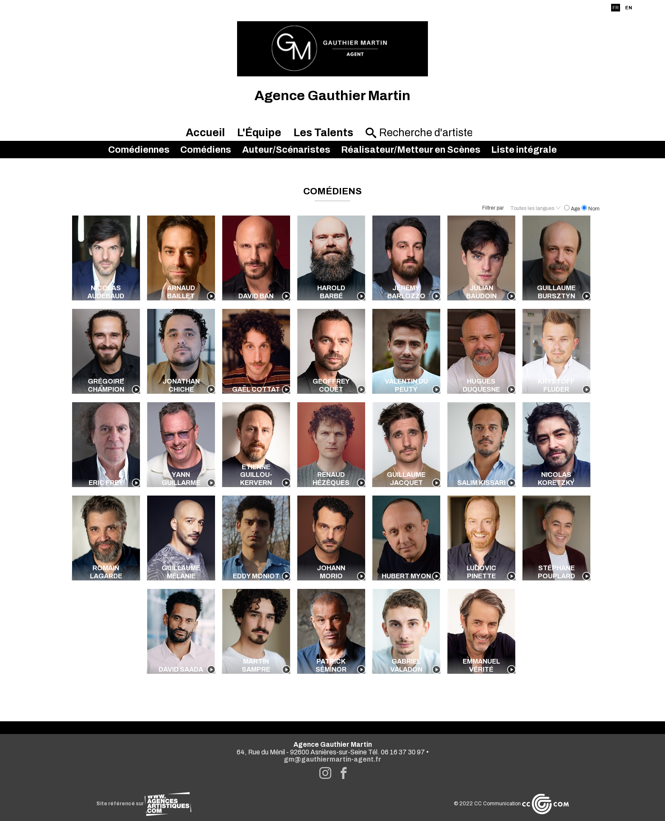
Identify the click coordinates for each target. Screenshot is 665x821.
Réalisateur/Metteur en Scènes (411, 150)
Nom (590, 209)
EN (628, 7)
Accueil (205, 132)
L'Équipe (259, 132)
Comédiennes (139, 150)
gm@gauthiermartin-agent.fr (332, 759)
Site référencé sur (143, 804)
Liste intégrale (524, 150)
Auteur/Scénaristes (286, 150)
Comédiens (205, 150)
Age (572, 209)
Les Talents (323, 132)
